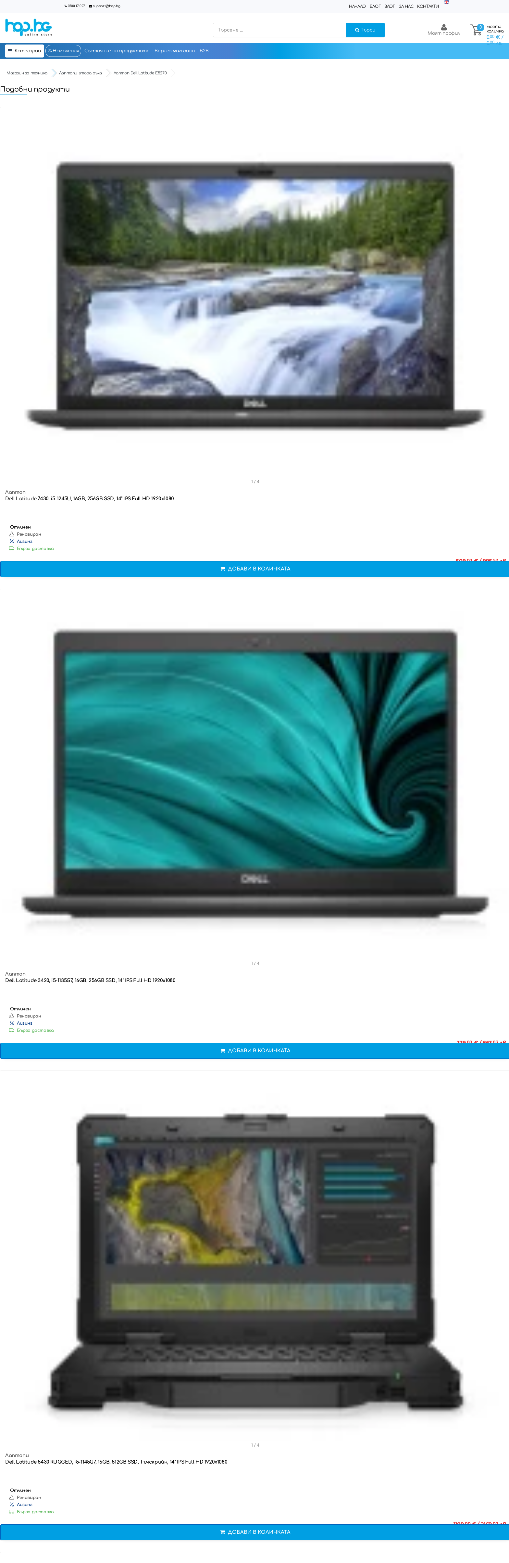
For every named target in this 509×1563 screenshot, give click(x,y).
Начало (357, 6)
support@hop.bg (106, 6)
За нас (406, 6)
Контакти (428, 6)
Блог (375, 6)
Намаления (63, 50)
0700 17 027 (76, 6)
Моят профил (444, 30)
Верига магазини (174, 50)
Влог (389, 6)
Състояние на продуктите (117, 50)
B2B (204, 50)
